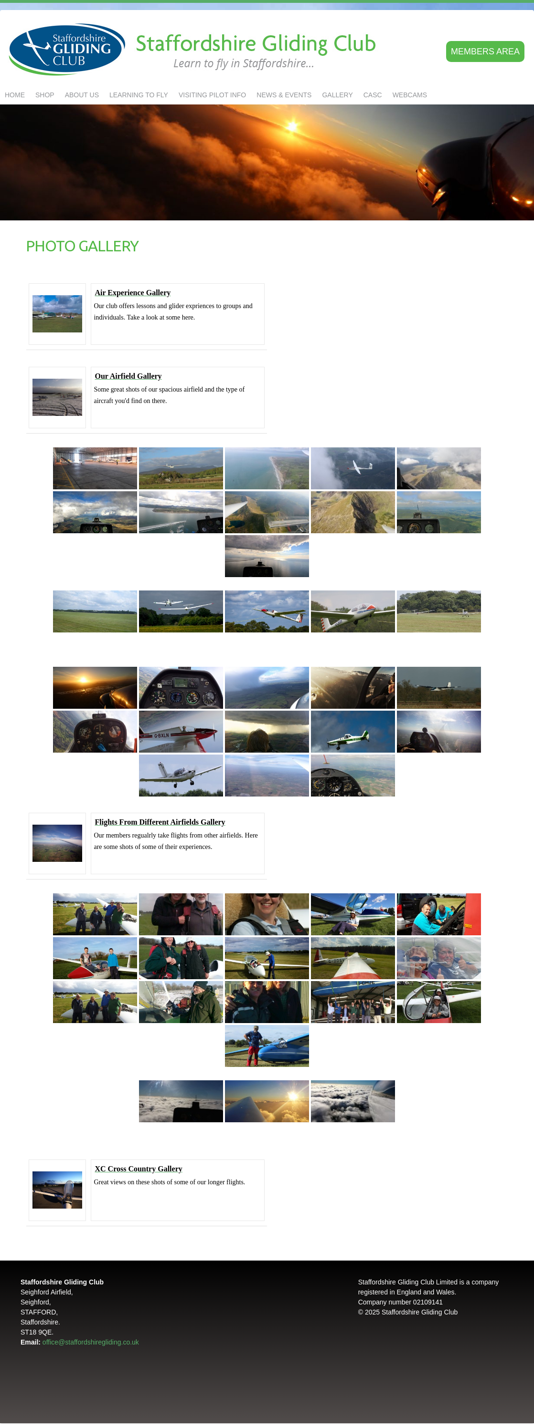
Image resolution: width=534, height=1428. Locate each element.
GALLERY (337, 95)
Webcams (410, 95)
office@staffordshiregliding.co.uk (91, 1342)
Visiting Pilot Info (212, 95)
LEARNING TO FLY (138, 95)
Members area (485, 51)
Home (15, 95)
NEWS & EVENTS (283, 95)
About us (82, 95)
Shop (44, 95)
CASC (372, 95)
